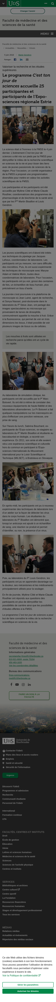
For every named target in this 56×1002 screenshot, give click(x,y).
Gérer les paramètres (27, 985)
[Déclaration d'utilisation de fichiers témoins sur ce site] (28, 975)
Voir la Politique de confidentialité (19, 975)
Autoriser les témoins (28, 991)
